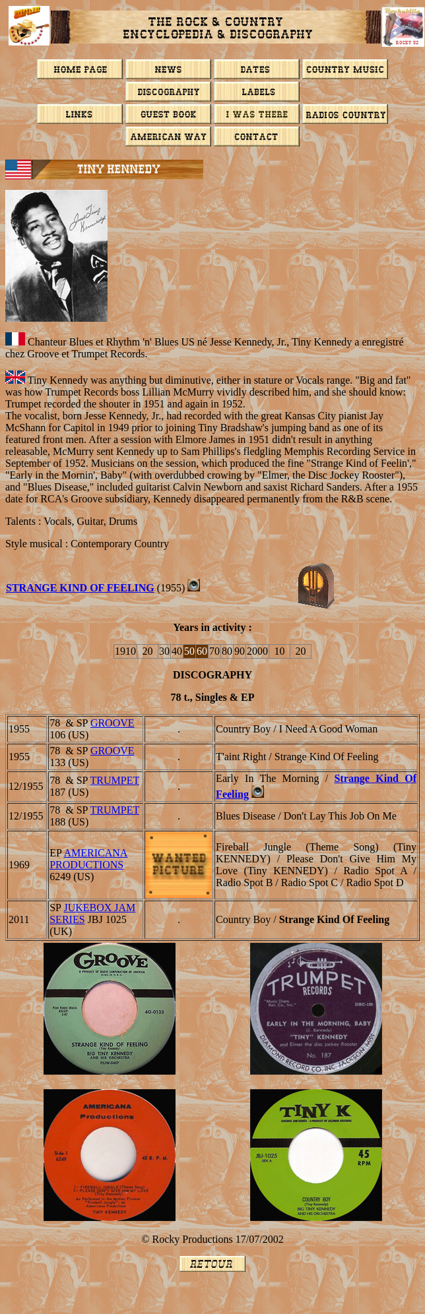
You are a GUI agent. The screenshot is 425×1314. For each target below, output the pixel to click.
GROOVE (112, 723)
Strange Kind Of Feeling (80, 587)
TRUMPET (114, 780)
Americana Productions (88, 858)
